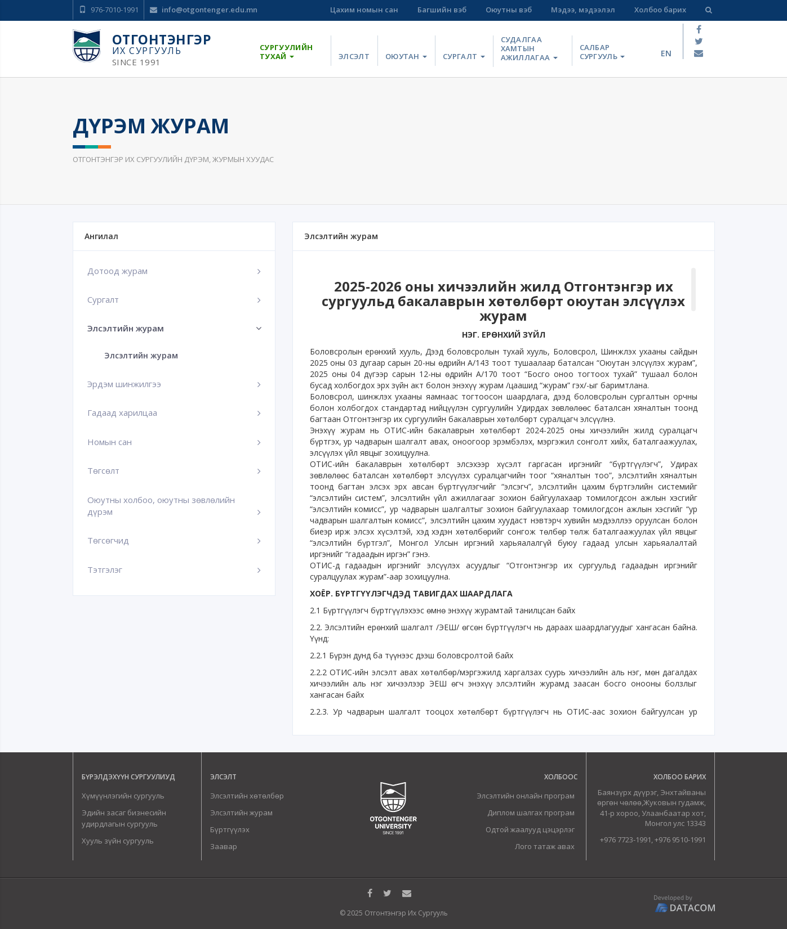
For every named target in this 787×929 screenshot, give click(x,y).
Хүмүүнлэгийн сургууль (123, 796)
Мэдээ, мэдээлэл (583, 10)
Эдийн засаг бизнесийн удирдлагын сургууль (124, 818)
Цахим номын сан (364, 10)
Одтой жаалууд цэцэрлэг (530, 829)
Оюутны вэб (509, 10)
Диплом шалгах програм (531, 812)
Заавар (223, 846)
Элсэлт (354, 56)
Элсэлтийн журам (141, 355)
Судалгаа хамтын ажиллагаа (529, 48)
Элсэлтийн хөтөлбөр (247, 796)
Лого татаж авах (545, 846)
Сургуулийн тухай (286, 51)
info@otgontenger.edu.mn (203, 10)
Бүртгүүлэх (230, 829)
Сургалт (463, 56)
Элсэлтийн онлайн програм (526, 796)
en (666, 53)
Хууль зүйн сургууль (118, 841)
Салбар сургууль (602, 51)
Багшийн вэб (441, 10)
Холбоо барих (660, 10)
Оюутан (406, 56)
